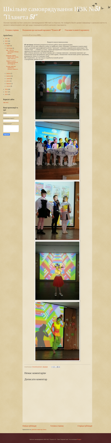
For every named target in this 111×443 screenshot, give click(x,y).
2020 (6, 41)
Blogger (79, 439)
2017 (6, 92)
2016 (6, 94)
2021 (6, 38)
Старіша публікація (85, 426)
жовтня (8, 73)
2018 (6, 89)
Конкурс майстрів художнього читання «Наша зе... (12, 68)
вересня (8, 76)
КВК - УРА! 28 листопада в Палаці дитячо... (12, 52)
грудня (8, 45)
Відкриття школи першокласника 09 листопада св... (12, 62)
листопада (9, 48)
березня (8, 83)
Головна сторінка (12, 30)
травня (8, 78)
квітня (8, 81)
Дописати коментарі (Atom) (39, 429)
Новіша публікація (29, 426)
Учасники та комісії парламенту (77, 30)
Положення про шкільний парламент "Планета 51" (41, 30)
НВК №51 (5, 102)
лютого (8, 86)
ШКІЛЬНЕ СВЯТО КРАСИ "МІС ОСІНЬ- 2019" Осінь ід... (12, 57)
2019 (6, 43)
